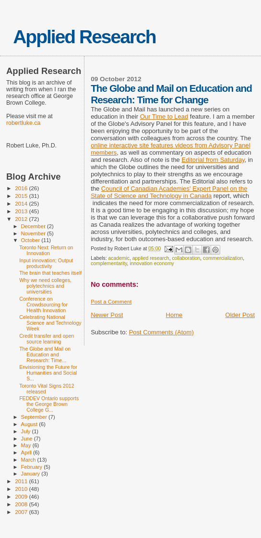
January (31, 474)
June (27, 438)
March (29, 460)
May (27, 445)
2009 (22, 496)
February (32, 467)
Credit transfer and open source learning (46, 338)
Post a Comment (111, 302)
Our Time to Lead (164, 116)
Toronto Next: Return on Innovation (46, 250)
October (31, 240)
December (34, 226)
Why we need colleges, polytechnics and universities (45, 285)
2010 (22, 489)
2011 (22, 481)
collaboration (186, 258)
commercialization (223, 258)
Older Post (240, 314)
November (34, 233)
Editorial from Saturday (212, 159)
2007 (22, 512)
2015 (22, 196)
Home (174, 314)
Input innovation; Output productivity (46, 263)
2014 (22, 203)
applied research (150, 258)
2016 (22, 188)
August (30, 424)
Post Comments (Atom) (161, 332)
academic (119, 258)
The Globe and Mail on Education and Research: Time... (45, 354)
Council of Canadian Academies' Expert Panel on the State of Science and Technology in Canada (169, 192)
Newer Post (107, 314)
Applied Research (84, 36)
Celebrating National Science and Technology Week (50, 322)
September (35, 417)
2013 (22, 211)
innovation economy (152, 263)
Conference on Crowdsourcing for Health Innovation (43, 304)
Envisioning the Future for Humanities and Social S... (48, 372)
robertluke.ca (23, 123)
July (26, 431)
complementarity (109, 263)
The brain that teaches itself (50, 273)
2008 (22, 504)
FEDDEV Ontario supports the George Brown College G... (49, 404)
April (27, 452)
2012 (22, 219)
